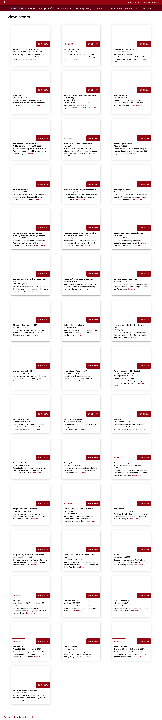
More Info (68, 44)
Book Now (43, 44)
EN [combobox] (138, 2)
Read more (32, 59)
